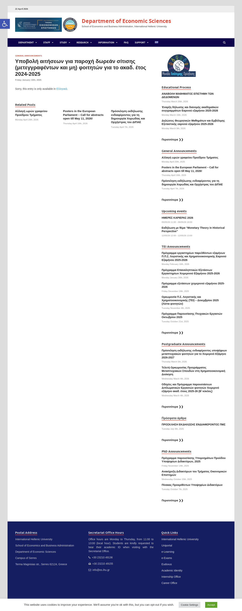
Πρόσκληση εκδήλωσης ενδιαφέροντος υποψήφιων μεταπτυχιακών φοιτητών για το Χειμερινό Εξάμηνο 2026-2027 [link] (194, 354)
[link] (5, 24)
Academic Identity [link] (171, 570)
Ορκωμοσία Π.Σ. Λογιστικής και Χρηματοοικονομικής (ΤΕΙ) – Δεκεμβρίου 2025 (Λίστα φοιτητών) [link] (190, 300)
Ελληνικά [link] (61, 88)
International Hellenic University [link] (180, 539)
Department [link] (26, 42)
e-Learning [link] (167, 551)
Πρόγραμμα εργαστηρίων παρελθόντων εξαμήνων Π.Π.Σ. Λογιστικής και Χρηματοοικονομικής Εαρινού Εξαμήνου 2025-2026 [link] (194, 256)
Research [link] (82, 42)
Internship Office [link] (171, 576)
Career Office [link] (169, 582)
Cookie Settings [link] (189, 604)
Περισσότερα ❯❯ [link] (172, 139)
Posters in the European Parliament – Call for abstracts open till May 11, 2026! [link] (83, 115)
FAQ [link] (126, 42)
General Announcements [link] (28, 56)
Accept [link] (211, 604)
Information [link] (106, 42)
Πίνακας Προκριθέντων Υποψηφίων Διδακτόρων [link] (192, 484)
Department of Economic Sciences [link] (126, 21)
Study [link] (63, 42)
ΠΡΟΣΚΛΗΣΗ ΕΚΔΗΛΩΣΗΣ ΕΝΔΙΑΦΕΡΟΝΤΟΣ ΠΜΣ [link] (194, 424)
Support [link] (140, 42)
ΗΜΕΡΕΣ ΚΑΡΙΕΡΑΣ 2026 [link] (177, 217)
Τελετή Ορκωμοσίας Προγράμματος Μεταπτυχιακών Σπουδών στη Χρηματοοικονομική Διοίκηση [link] (193, 371)
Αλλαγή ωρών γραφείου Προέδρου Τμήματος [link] (190, 157)
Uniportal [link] (166, 545)
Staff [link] (46, 42)
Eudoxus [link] (166, 564)
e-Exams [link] (166, 557)
